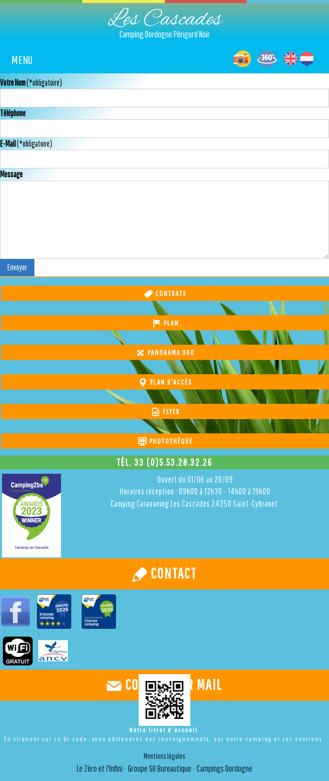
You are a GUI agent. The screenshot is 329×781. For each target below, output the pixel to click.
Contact (172, 573)
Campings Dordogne (224, 768)
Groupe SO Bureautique (158, 768)
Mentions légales (164, 755)
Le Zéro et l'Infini (99, 768)
